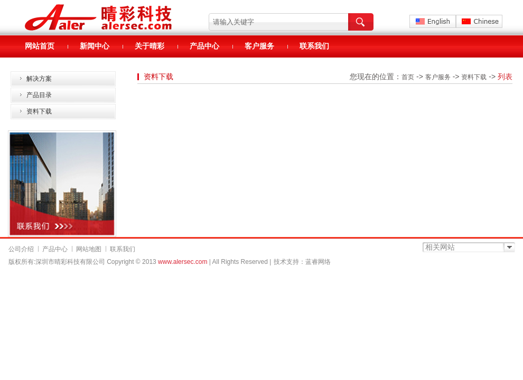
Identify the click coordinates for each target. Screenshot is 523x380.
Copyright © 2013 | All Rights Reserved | (189, 261)
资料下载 (39, 111)
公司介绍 (21, 249)
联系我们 (314, 46)
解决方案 (39, 78)
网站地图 (88, 249)
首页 (407, 77)
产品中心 (204, 46)
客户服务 (259, 46)
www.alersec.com (182, 261)
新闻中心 (94, 46)
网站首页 (39, 46)
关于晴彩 (149, 46)
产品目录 (39, 95)
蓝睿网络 (318, 261)
